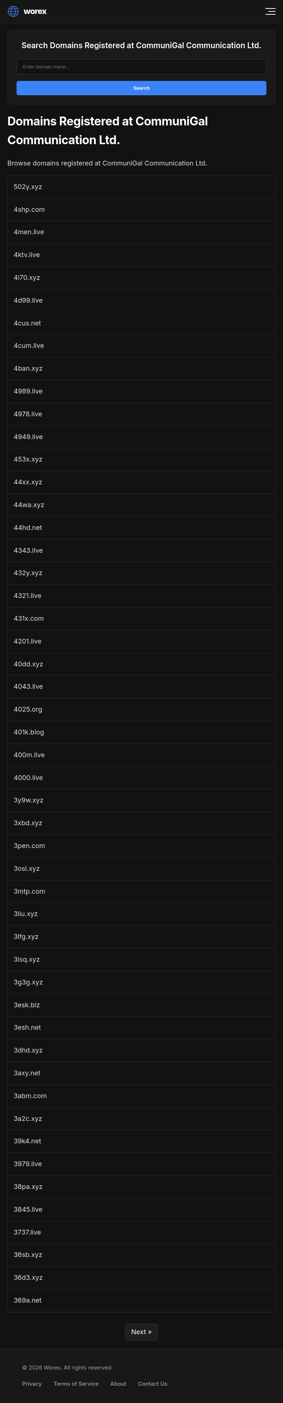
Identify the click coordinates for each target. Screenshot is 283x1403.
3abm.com (30, 1096)
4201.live (27, 641)
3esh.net (27, 1027)
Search (141, 88)
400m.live (29, 755)
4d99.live (28, 300)
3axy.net (27, 1073)
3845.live (28, 1209)
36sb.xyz (28, 1254)
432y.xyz (28, 573)
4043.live (28, 686)
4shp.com (29, 209)
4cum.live (29, 345)
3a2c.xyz (28, 1118)
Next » (141, 1332)
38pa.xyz (28, 1186)
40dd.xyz (28, 664)
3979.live (28, 1164)
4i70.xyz (27, 277)
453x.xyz (28, 459)
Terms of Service (75, 1383)
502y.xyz (28, 186)
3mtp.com (29, 891)
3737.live (27, 1232)
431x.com (29, 618)
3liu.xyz (26, 914)
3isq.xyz (27, 959)
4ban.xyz (28, 368)
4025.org (28, 709)
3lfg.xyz (26, 936)
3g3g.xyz (28, 982)
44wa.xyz (29, 505)
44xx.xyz (28, 482)
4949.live (28, 437)
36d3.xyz (28, 1277)
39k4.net (27, 1141)
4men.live (29, 232)
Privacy (32, 1383)
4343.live (28, 550)
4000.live (28, 777)
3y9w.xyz (28, 800)
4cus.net (27, 323)
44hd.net (28, 527)
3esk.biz (27, 1005)
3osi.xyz (27, 868)
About (118, 1383)
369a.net (28, 1300)
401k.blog (29, 732)
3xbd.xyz (28, 823)
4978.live (28, 414)
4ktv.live (27, 255)
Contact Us (152, 1383)
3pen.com (29, 846)
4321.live (27, 595)
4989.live (28, 391)
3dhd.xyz (28, 1050)
